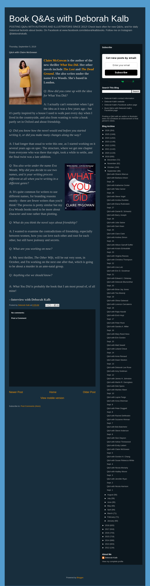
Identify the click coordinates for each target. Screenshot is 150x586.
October (111, 167)
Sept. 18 (110, 308)
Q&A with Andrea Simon (117, 237)
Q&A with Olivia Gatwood (117, 300)
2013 (107, 544)
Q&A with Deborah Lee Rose (119, 367)
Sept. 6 (110, 434)
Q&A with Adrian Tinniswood (119, 442)
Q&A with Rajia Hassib (116, 312)
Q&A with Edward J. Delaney (119, 278)
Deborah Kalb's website (114, 101)
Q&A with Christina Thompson (119, 260)
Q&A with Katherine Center (118, 185)
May (109, 506)
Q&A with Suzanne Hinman (118, 419)
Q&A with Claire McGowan (118, 449)
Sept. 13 (110, 364)
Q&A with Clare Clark (116, 234)
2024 (107, 138)
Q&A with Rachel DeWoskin (118, 416)
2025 (107, 134)
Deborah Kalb (111, 558)
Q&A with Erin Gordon (116, 338)
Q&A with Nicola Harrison (117, 486)
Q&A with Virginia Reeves (117, 256)
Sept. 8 (110, 412)
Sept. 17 (110, 319)
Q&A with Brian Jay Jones (118, 289)
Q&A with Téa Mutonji (116, 293)
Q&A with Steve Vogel (116, 196)
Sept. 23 (110, 252)
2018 (107, 525)
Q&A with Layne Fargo (116, 397)
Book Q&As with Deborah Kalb (69, 18)
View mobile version (52, 398)
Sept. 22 (110, 263)
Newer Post (16, 392)
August (110, 495)
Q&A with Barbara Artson (117, 178)
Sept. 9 (110, 404)
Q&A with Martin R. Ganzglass (119, 382)
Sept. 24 (110, 241)
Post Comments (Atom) (31, 406)
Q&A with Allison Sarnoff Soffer (120, 245)
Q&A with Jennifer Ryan (117, 479)
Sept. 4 (110, 464)
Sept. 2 (110, 483)
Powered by (121, 81)
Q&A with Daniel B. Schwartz (119, 211)
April (109, 510)
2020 (107, 153)
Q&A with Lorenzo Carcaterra (119, 304)
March (110, 513)
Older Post (89, 392)
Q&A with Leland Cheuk (117, 349)
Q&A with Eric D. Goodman (118, 271)
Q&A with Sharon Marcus (117, 174)
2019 (107, 156)
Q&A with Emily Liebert (116, 445)
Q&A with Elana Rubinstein (118, 204)
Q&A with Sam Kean (115, 226)
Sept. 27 (110, 207)
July (109, 498)
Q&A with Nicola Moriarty (117, 468)
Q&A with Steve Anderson (118, 431)
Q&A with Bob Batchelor (117, 427)
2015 (107, 536)
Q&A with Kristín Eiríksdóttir (118, 248)
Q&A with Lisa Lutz (115, 267)
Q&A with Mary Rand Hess (118, 334)
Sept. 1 (110, 490)
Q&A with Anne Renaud (117, 356)
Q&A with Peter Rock (116, 323)
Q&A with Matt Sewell (116, 345)
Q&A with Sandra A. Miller (118, 326)
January (111, 521)
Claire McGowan (55, 60)
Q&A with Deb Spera (115, 386)
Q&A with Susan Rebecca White (120, 460)
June (109, 502)
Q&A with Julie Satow (116, 222)
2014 (107, 540)
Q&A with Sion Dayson (116, 438)
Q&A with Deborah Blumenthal (120, 282)
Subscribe (121, 72)
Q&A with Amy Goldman (117, 371)
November (112, 163)
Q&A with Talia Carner (116, 189)
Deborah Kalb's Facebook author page (120, 105)
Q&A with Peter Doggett (117, 408)
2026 (107, 130)
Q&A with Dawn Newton (117, 360)
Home (53, 392)
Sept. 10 (110, 393)
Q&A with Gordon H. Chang (118, 456)
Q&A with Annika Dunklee (117, 200)
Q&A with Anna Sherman (117, 401)
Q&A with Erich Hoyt (115, 315)
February (111, 517)
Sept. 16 (110, 330)
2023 (107, 141)
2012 (107, 548)
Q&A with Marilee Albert (117, 390)
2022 (107, 145)
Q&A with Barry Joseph (116, 215)
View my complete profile (112, 561)
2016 (107, 533)
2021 (107, 149)
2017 (107, 529)
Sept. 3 (110, 475)
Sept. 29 (110, 182)
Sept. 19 (110, 297)
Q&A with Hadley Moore (117, 471)
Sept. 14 (110, 353)
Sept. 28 (110, 193)
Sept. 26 (110, 219)
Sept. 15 (110, 341)
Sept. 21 (110, 274)
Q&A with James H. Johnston (119, 378)
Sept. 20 (110, 285)
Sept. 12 (110, 375)
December (112, 160)
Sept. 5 (110, 453)
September (112, 171)
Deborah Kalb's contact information (119, 98)
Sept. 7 (110, 423)
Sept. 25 (110, 230)
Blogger (80, 577)
